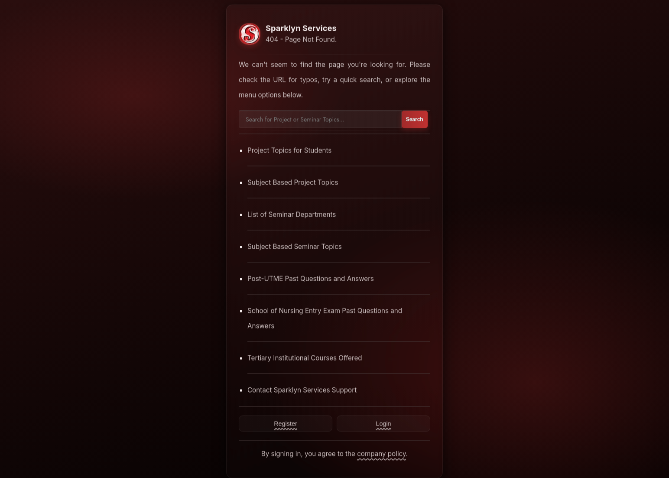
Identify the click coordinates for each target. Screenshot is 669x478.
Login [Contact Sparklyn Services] (383, 423)
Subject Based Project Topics (292, 182)
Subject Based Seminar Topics (294, 246)
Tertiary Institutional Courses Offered (304, 358)
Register (285, 423)
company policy (381, 453)
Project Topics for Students (289, 150)
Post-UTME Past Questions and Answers (310, 278)
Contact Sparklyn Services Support (302, 390)
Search (414, 119)
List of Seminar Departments (291, 214)
